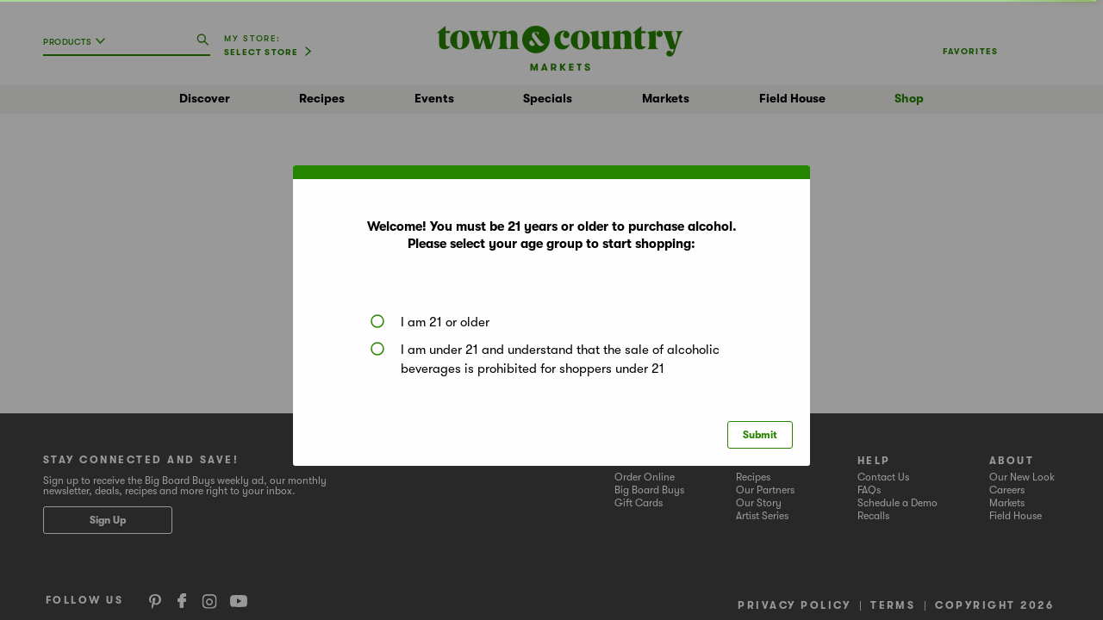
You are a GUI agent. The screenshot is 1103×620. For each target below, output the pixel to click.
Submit (760, 435)
